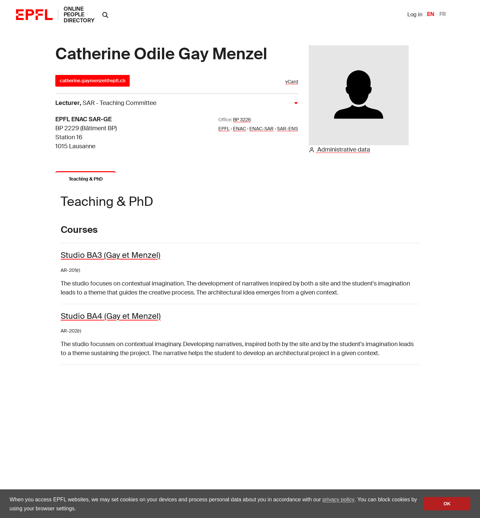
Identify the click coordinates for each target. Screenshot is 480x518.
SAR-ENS (287, 129)
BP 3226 (242, 120)
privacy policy (338, 499)
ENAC (239, 129)
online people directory (79, 14)
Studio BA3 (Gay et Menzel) (110, 255)
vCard (291, 82)
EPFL (224, 129)
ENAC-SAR (261, 129)
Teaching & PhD (86, 179)
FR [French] (442, 14)
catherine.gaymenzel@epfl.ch (92, 81)
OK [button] (447, 503)
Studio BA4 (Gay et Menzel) (111, 316)
